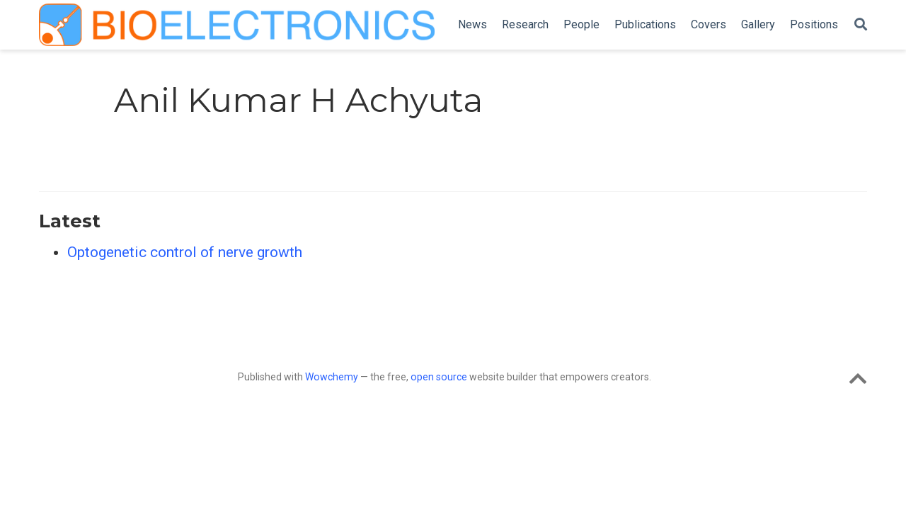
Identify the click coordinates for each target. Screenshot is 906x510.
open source (439, 376)
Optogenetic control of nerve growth (184, 252)
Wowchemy (331, 376)
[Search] (860, 25)
